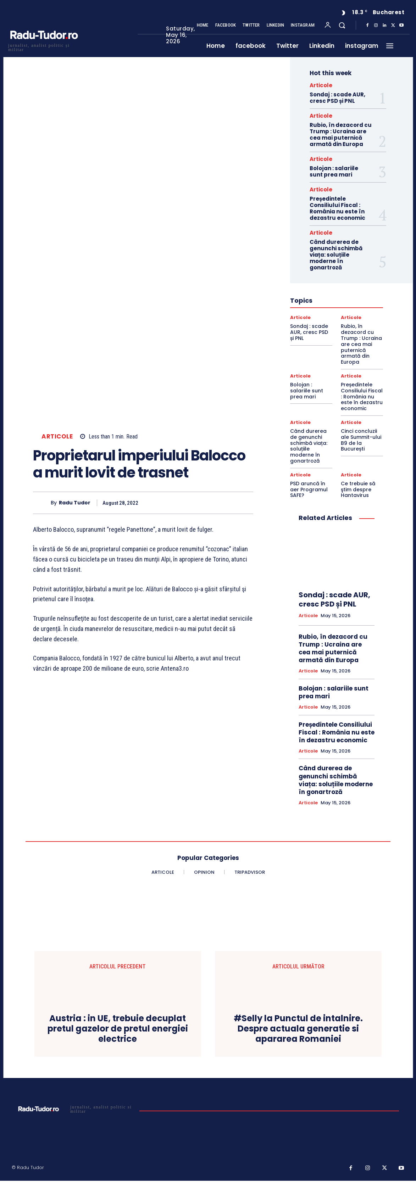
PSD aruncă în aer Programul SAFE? (309, 489)
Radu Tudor (74, 503)
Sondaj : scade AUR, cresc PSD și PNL (337, 98)
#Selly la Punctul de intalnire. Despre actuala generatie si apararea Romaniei (298, 1028)
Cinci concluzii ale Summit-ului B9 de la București (361, 439)
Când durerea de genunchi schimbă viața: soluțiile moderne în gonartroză (336, 254)
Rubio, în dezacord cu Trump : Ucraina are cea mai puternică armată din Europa (341, 134)
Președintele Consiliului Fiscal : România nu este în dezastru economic (337, 208)
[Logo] (43, 46)
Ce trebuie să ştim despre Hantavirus (358, 489)
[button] (341, 25)
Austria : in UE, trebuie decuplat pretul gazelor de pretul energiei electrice (118, 1028)
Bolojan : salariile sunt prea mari (334, 171)
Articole (57, 437)
